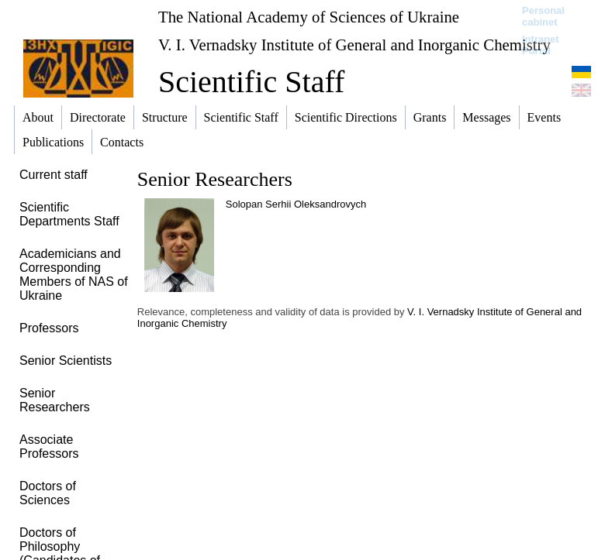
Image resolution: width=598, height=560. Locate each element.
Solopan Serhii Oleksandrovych (296, 204)
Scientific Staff (251, 81)
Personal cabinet (543, 16)
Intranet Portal (540, 45)
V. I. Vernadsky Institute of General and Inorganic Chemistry (354, 44)
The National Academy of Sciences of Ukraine (308, 17)
